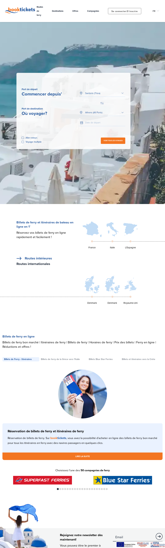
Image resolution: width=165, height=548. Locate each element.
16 (94, 489)
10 (80, 489)
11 (82, 489)
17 (97, 489)
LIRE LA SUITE (82, 456)
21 (107, 489)
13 (87, 489)
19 (102, 489)
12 (85, 489)
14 (90, 489)
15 (92, 489)
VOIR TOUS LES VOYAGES (113, 140)
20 (104, 489)
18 (99, 489)
